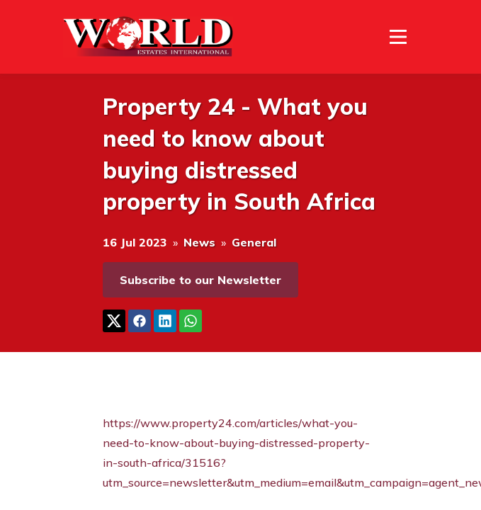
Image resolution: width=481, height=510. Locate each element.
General (254, 242)
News (199, 242)
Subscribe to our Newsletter (200, 280)
